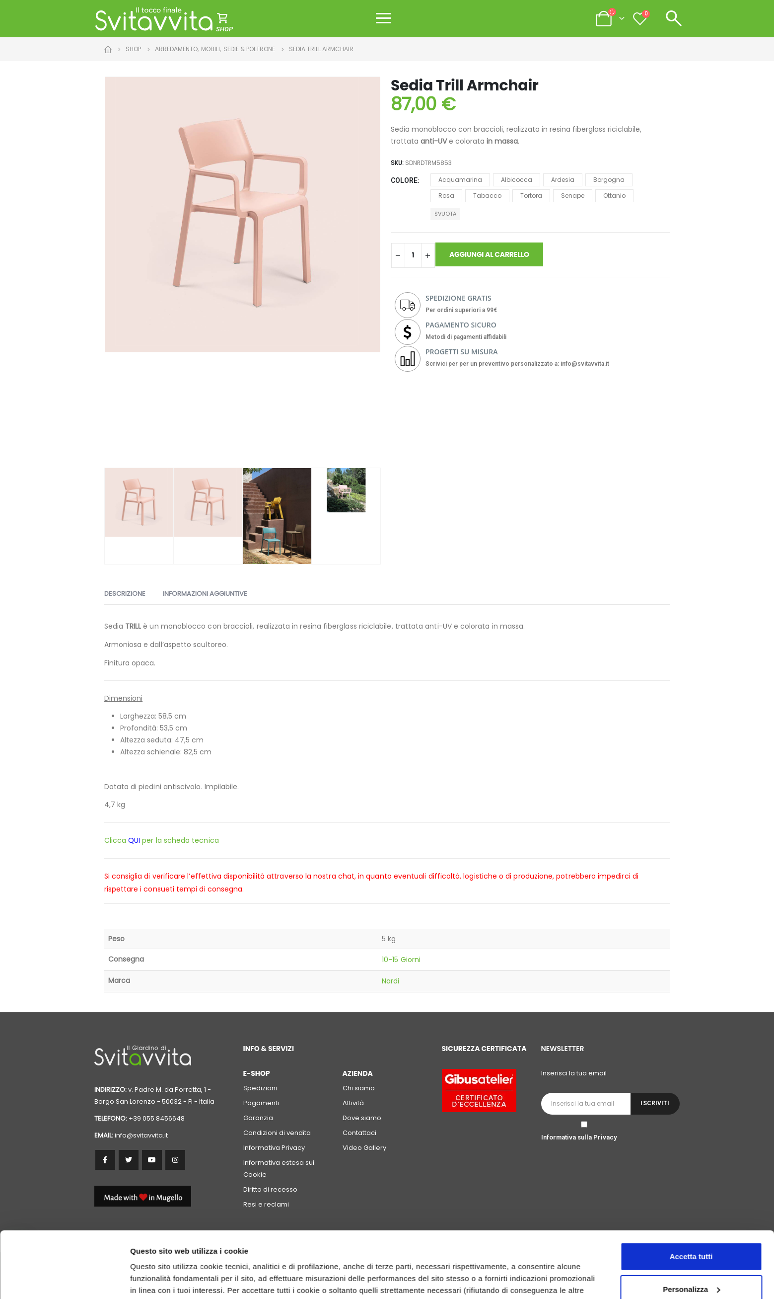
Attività (353, 1103)
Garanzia (258, 1118)
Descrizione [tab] (124, 593)
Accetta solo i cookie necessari (691, 1259)
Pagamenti (261, 1103)
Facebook (105, 1160)
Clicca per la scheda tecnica (161, 840)
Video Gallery (364, 1147)
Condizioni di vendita (277, 1132)
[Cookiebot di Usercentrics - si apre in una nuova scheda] (64, 1279)
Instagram (175, 1160)
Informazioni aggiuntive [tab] (205, 593)
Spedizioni (260, 1088)
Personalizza (153, 1279)
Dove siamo (362, 1118)
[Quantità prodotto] (413, 255)
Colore (404, 180)
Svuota (445, 214)
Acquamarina (460, 179)
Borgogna (609, 179)
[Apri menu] (383, 18)
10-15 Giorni (401, 960)
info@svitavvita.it (141, 1135)
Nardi (390, 981)
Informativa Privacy (274, 1147)
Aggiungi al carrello (489, 254)
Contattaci (359, 1132)
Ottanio (614, 195)
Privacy (605, 1137)
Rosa (446, 195)
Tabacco (487, 195)
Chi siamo (359, 1088)
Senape (572, 195)
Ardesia (562, 179)
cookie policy (543, 1252)
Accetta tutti (691, 1194)
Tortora (531, 195)
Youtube (152, 1160)
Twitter (129, 1160)
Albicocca (516, 179)
